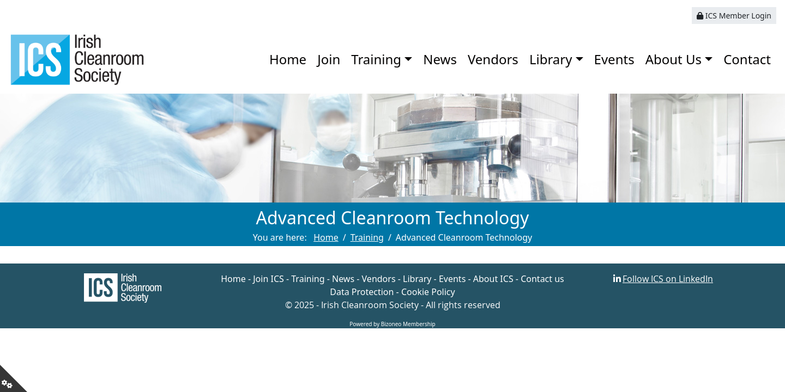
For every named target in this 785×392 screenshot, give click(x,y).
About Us (673, 59)
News (440, 59)
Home (287, 59)
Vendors (493, 59)
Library (550, 59)
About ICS (493, 279)
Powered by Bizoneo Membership (392, 324)
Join (328, 59)
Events (614, 59)
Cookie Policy (428, 292)
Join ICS (268, 279)
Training (376, 59)
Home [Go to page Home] (326, 237)
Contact (747, 59)
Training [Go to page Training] (367, 237)
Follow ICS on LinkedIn (668, 279)
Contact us (542, 279)
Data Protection (362, 292)
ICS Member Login (734, 15)
